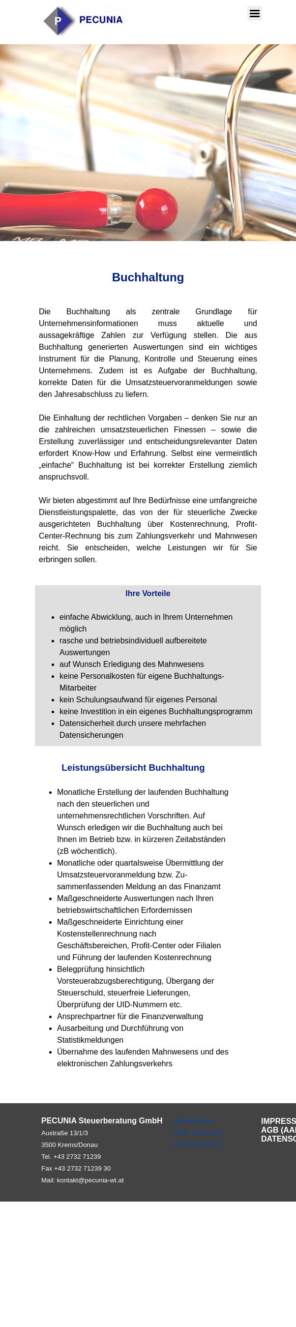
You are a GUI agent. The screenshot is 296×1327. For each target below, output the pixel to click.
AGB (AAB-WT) (198, 1133)
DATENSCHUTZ (198, 1144)
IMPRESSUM (193, 1121)
